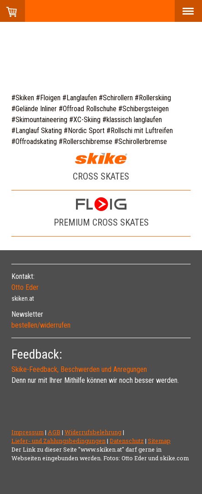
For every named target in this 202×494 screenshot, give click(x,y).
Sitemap (159, 440)
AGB (54, 432)
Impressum (27, 432)
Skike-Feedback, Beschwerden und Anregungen (79, 369)
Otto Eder (25, 287)
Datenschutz (127, 440)
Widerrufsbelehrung (93, 432)
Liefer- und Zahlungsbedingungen (58, 440)
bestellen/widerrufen (41, 325)
